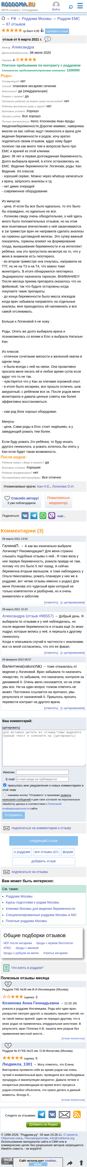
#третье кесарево (55, 953)
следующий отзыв (43, 841)
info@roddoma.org (62, 1138)
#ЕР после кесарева (17, 943)
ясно (38, 1164)
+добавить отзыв (57, 31)
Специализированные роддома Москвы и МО (41, 915)
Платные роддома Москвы (26, 921)
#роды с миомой (27, 948)
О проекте (70, 1134)
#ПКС (7, 948)
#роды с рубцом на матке (21, 953)
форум (68, 852)
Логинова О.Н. (63, 486)
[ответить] (51, 602)
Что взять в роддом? (23, 968)
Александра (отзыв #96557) (28, 616)
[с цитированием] (73, 602)
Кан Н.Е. (43, 486)
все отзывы (46, 852)
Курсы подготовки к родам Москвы (32, 902)
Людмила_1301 (17, 1064)
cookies (50, 1160)
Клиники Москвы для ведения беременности (40, 908)
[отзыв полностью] (73, 1038)
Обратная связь (12, 1138)
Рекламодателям (36, 1138)
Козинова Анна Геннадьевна (31, 1003)
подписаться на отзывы (25, 872)
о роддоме (22, 852)
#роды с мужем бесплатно (54, 943)
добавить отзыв (43, 861)
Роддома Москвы (19, 896)
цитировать (11, 727)
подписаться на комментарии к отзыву (37, 828)
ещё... (61, 516)
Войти (56, 9)
